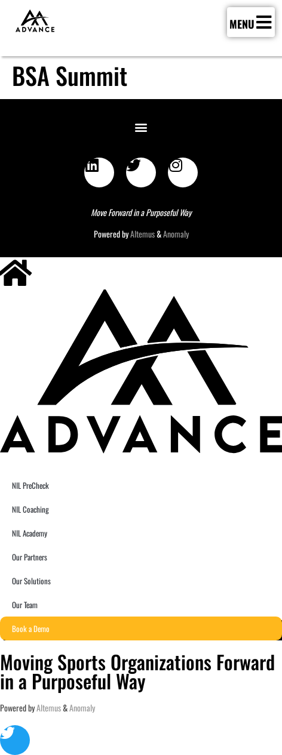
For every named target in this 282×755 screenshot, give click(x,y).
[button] (141, 127)
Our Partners (29, 557)
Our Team (25, 605)
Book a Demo (31, 628)
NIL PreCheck (30, 485)
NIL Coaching (30, 509)
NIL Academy (29, 533)
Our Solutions (31, 581)
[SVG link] (35, 21)
